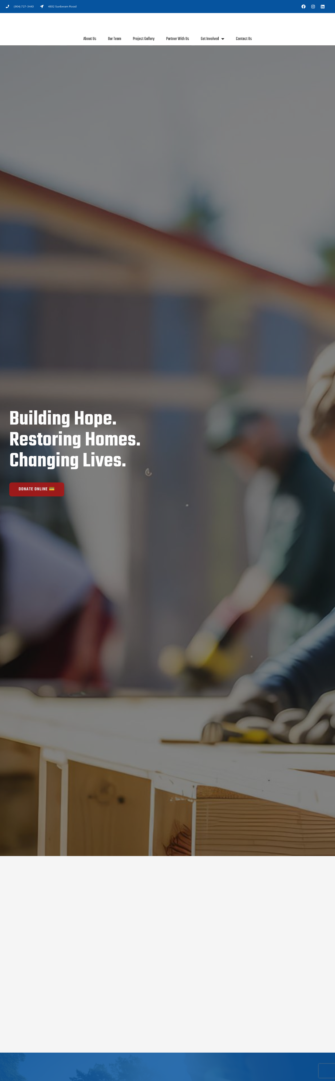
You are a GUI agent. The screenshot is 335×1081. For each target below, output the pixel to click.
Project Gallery (143, 38)
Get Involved (212, 39)
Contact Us (244, 38)
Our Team (114, 38)
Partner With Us (177, 38)
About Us (89, 38)
